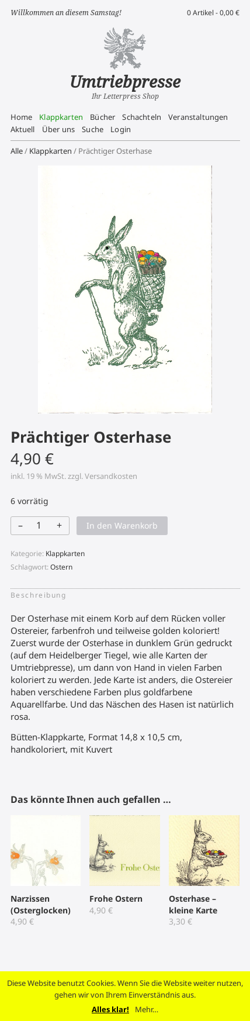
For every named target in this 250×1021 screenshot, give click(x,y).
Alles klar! (110, 1009)
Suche (92, 129)
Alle (17, 151)
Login (120, 129)
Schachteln (141, 117)
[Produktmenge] (39, 525)
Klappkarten (61, 117)
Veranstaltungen (198, 117)
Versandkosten (111, 476)
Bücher (102, 117)
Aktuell (23, 129)
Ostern (61, 567)
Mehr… (146, 1009)
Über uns (58, 129)
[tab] (42, 595)
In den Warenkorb (122, 525)
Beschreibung (39, 595)
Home (22, 117)
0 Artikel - (213, 13)
